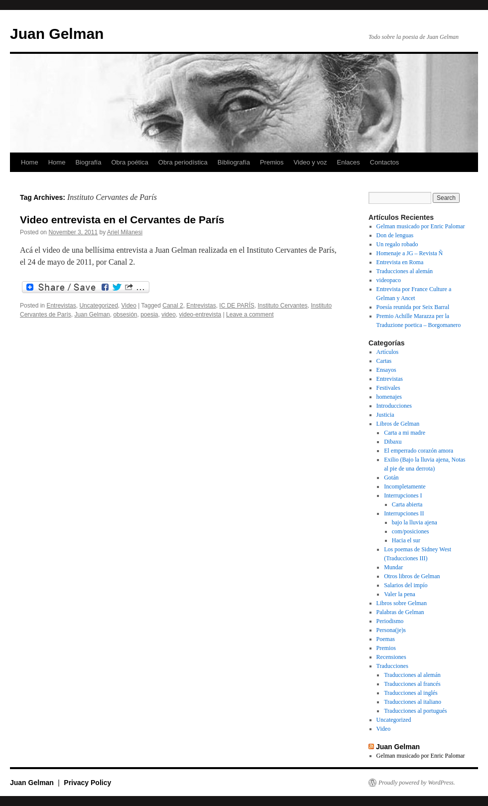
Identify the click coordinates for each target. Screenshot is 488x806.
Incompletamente (404, 486)
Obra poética (129, 162)
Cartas (384, 360)
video (168, 314)
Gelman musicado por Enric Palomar (420, 226)
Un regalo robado (397, 244)
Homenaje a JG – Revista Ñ (409, 253)
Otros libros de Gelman (412, 576)
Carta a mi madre (404, 432)
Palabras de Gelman (400, 612)
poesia (149, 314)
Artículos (387, 351)
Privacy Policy (87, 783)
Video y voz (310, 162)
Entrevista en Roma (400, 262)
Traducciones (392, 665)
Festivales (388, 387)
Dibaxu (392, 441)
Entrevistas (61, 305)
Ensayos (386, 369)
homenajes (389, 396)
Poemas (385, 639)
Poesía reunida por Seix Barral (413, 307)
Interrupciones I (403, 495)
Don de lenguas (395, 235)
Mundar (393, 567)
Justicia (385, 414)
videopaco (388, 280)
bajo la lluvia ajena (414, 522)
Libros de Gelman (398, 423)
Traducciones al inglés (411, 692)
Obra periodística (183, 162)
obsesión (125, 314)
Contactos (384, 162)
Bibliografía (234, 162)
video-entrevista (200, 314)
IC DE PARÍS (236, 305)
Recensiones (391, 656)
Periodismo (390, 621)
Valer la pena (399, 594)
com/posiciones (410, 531)
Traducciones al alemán (404, 271)
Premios (272, 162)
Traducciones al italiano (412, 701)
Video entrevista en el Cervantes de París (122, 219)
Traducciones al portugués (415, 710)
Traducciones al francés (412, 683)
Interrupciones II (404, 513)
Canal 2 (172, 305)
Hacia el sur (406, 540)
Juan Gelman (57, 33)
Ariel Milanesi (124, 232)
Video (128, 305)
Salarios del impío (405, 585)
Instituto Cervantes (283, 305)
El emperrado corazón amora (418, 450)
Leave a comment (249, 314)
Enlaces (348, 162)
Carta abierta (407, 504)
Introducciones (394, 405)
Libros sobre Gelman (401, 603)
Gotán (391, 477)
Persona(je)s (391, 630)
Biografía (88, 162)
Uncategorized (98, 305)
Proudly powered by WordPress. (416, 782)
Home (29, 162)
